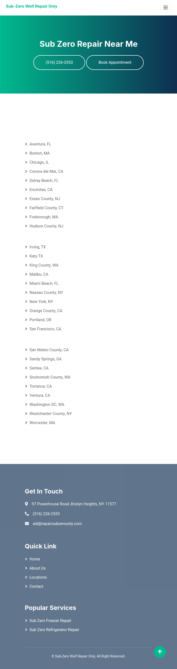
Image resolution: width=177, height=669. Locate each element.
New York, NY (41, 302)
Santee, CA (39, 368)
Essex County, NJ (45, 199)
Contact (36, 586)
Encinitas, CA (41, 190)
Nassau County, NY (46, 293)
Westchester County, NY (51, 414)
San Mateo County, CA (49, 350)
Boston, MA (40, 153)
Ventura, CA (40, 395)
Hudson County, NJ (46, 226)
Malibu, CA (39, 274)
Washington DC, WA (47, 405)
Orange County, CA (46, 311)
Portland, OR (41, 320)
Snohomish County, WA (50, 377)
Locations (38, 577)
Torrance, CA (41, 386)
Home (35, 559)
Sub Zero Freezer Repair (51, 621)
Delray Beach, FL (44, 181)
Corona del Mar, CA (46, 172)
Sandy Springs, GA (46, 359)
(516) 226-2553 (59, 62)
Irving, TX (38, 247)
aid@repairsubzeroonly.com (57, 524)
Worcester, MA (42, 423)
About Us (38, 568)
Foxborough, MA (44, 217)
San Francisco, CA (45, 329)
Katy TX (36, 256)
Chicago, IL (39, 162)
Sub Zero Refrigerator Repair (54, 630)
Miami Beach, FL (44, 284)
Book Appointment (114, 62)
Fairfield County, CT (47, 208)
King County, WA (44, 265)
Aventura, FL (40, 144)
